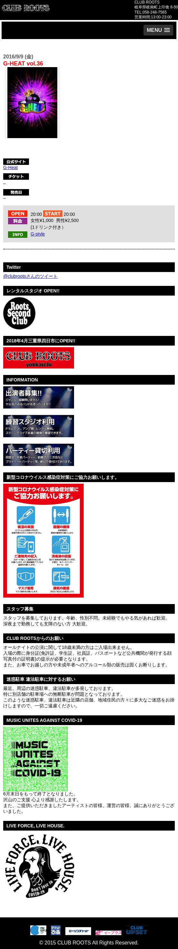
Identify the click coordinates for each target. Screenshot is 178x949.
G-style (38, 234)
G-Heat (10, 167)
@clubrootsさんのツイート (30, 276)
